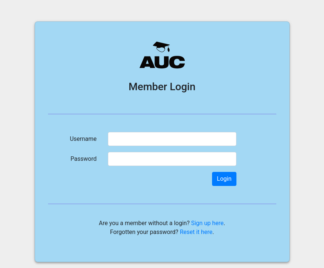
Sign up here (207, 223)
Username (83, 138)
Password (84, 158)
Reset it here (196, 231)
